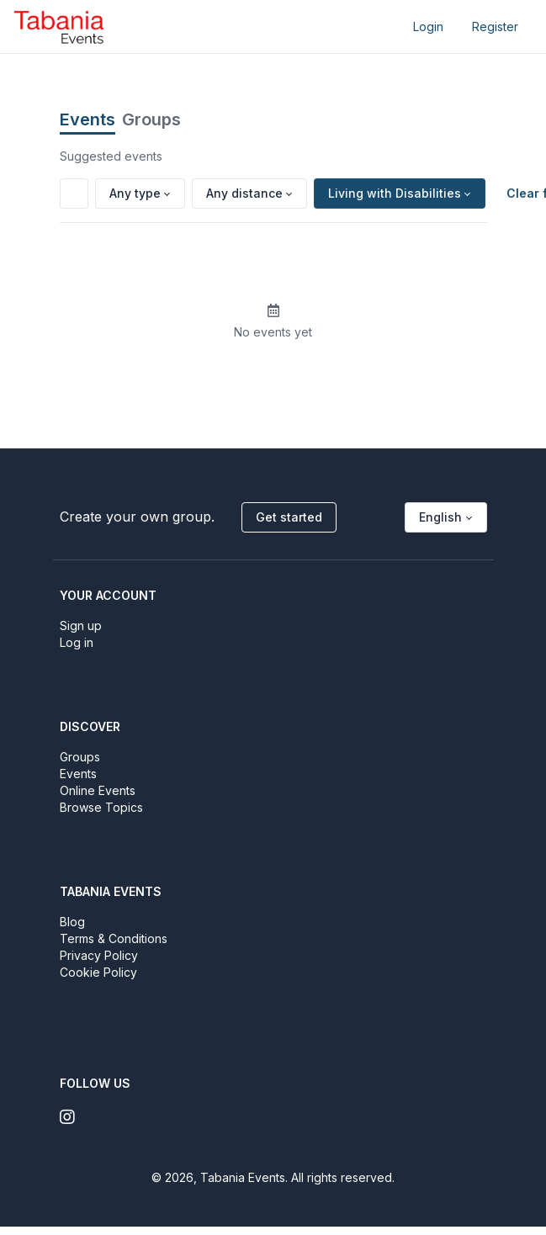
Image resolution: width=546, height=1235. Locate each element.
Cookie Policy (98, 972)
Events (87, 119)
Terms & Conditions (113, 938)
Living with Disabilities (394, 193)
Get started (289, 517)
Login (428, 26)
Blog (72, 921)
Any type (135, 193)
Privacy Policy (99, 955)
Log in (76, 642)
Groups (151, 119)
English (440, 517)
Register (495, 26)
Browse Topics (101, 807)
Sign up (81, 625)
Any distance (244, 193)
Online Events (97, 790)
